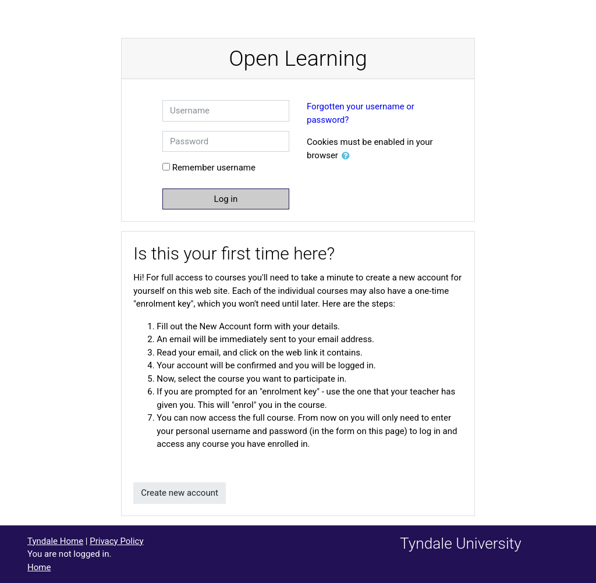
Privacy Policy (116, 541)
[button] (348, 156)
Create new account (179, 493)
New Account (225, 326)
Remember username (214, 167)
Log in (226, 199)
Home (39, 567)
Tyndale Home (55, 541)
